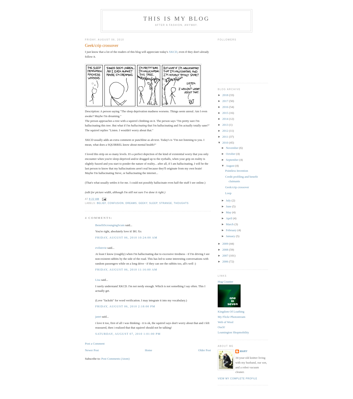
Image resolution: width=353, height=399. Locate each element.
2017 (225, 101)
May (229, 212)
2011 (225, 136)
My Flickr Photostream (231, 317)
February (231, 230)
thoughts (181, 203)
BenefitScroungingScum (110, 225)
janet (98, 316)
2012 (225, 130)
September (232, 159)
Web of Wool (225, 322)
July (229, 200)
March (230, 224)
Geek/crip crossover (101, 45)
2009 (225, 243)
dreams (131, 203)
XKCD (173, 52)
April (229, 218)
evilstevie (101, 247)
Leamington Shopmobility (233, 332)
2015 (225, 113)
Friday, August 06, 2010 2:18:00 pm (125, 306)
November (232, 148)
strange (165, 203)
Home (148, 350)
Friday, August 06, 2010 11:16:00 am (126, 269)
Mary (244, 351)
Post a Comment (95, 343)
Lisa (97, 279)
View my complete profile (237, 378)
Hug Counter (225, 281)
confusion (116, 203)
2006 (225, 261)
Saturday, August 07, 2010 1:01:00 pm (127, 333)
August (230, 165)
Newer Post (92, 350)
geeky (142, 203)
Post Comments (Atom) (115, 358)
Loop (228, 193)
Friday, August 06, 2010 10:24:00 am (126, 237)
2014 (225, 119)
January (231, 236)
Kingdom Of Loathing (231, 311)
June (229, 206)
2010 (225, 142)
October (231, 153)
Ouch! (221, 327)
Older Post (204, 350)
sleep (153, 203)
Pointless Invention (236, 170)
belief (101, 203)
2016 (225, 107)
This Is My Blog (176, 18)
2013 (225, 124)
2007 (225, 255)
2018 (225, 95)
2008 (225, 249)
